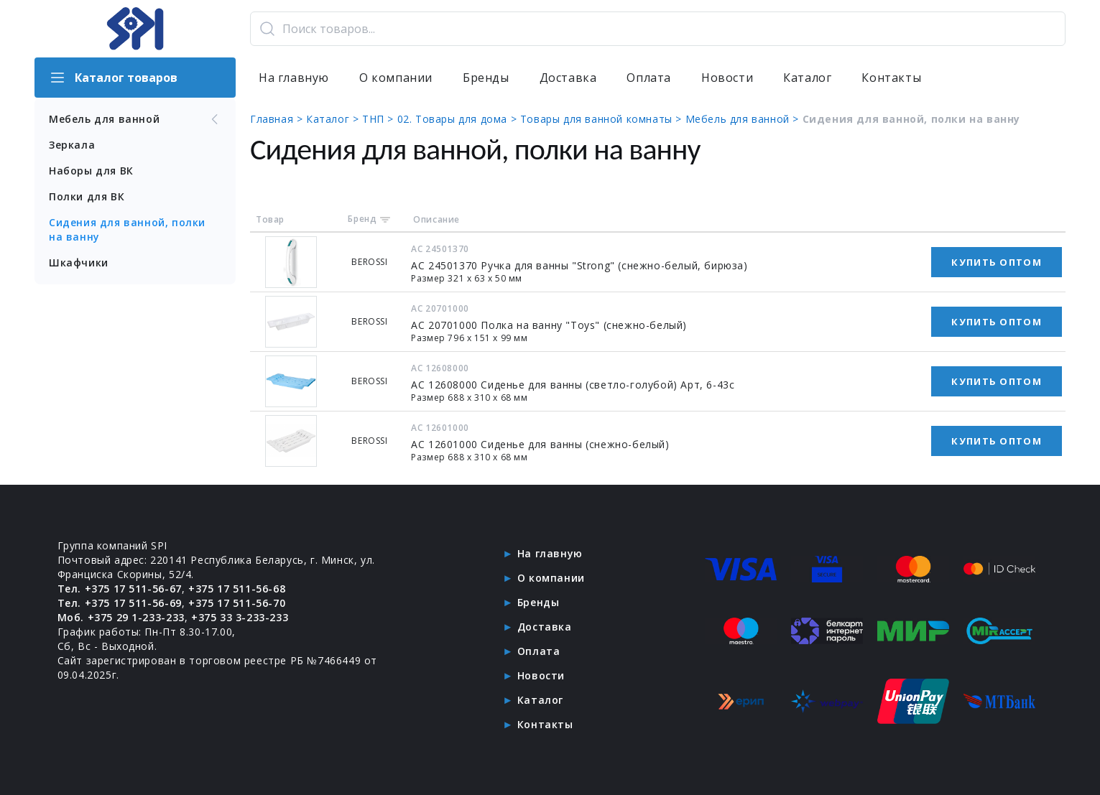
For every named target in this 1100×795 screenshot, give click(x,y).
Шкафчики (78, 262)
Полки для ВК (86, 196)
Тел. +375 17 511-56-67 (119, 588)
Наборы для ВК (91, 170)
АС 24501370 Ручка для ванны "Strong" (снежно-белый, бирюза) (579, 265)
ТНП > (379, 119)
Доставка (568, 77)
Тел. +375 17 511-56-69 (119, 603)
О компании (396, 77)
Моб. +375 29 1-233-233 (121, 617)
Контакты (891, 77)
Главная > (278, 119)
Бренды (486, 77)
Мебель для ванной (135, 119)
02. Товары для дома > (458, 119)
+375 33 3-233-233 (239, 617)
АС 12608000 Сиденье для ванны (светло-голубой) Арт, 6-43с (572, 384)
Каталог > (334, 119)
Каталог (807, 77)
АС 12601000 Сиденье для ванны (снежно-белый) (540, 444)
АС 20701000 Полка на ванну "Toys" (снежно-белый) (549, 325)
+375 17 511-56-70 (236, 603)
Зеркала (72, 145)
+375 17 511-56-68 (236, 588)
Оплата (649, 77)
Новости (727, 77)
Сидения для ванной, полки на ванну (127, 229)
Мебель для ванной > (744, 119)
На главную (294, 77)
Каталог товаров (113, 77)
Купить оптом (996, 262)
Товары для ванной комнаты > (602, 119)
